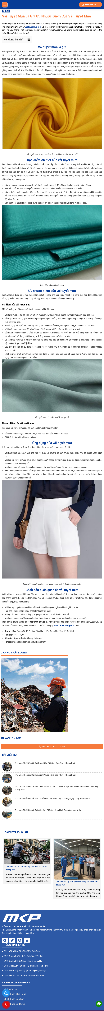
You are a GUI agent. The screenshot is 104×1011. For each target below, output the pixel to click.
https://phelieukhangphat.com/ (28, 638)
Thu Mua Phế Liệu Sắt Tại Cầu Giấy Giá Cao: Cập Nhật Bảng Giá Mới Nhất (48, 810)
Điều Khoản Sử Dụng (14, 1002)
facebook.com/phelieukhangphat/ (29, 642)
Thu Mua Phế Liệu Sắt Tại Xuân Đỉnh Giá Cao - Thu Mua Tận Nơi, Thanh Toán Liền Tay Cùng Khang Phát (56, 788)
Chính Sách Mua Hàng (15, 992)
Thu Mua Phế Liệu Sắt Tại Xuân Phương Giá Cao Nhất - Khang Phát (45, 775)
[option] (27, 861)
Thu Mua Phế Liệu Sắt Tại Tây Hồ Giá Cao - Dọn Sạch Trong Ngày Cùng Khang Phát (52, 798)
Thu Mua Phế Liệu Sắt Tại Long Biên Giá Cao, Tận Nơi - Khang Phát (45, 763)
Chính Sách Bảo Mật (14, 997)
